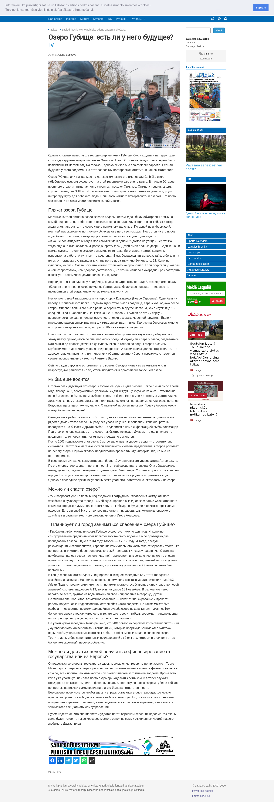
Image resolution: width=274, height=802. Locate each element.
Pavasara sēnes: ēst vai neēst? (204, 167)
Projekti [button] (122, 18)
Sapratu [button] (261, 7)
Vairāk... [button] (138, 18)
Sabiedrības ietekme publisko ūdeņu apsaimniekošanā (94, 29)
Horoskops (194, 252)
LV (51, 45)
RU (110, 18)
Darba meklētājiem (199, 263)
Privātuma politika (202, 790)
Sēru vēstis (194, 258)
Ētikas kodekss (201, 795)
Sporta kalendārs (198, 240)
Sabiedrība (55, 18)
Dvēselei (98, 18)
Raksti (53, 29)
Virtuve (192, 275)
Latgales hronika (197, 246)
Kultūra (84, 18)
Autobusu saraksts (198, 269)
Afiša (190, 235)
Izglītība (71, 18)
